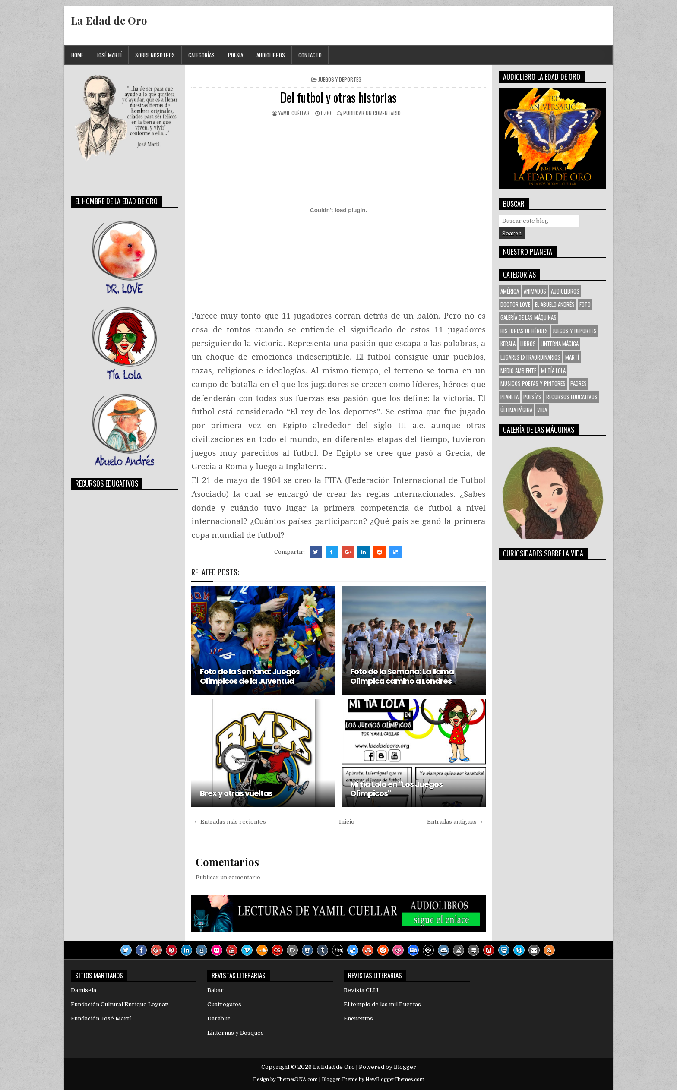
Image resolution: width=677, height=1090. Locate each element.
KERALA (508, 343)
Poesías (532, 396)
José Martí (109, 55)
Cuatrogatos (224, 1004)
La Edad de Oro (109, 20)
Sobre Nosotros (155, 55)
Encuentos (358, 1018)
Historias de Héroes (524, 330)
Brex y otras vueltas (236, 793)
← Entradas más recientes (229, 821)
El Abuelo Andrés (555, 304)
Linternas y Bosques (235, 1033)
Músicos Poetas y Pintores (533, 383)
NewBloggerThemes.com (394, 1079)
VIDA (542, 409)
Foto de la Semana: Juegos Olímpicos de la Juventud (250, 676)
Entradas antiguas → (455, 821)
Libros (528, 343)
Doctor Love (515, 304)
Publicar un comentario (372, 113)
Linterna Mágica (560, 343)
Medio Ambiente (518, 370)
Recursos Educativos (572, 396)
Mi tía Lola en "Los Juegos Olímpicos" (396, 789)
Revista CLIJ (361, 990)
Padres (578, 383)
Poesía (235, 55)
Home (77, 55)
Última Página (516, 409)
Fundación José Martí (101, 1018)
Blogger (405, 1067)
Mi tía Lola (553, 370)
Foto (585, 304)
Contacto (310, 55)
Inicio (346, 821)
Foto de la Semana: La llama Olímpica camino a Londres (402, 676)
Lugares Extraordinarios (530, 357)
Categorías (201, 55)
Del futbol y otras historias (338, 97)
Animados (535, 291)
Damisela (83, 990)
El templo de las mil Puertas (382, 1004)
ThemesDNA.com (297, 1079)
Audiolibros (270, 55)
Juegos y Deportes (339, 79)
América (509, 291)
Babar (215, 990)
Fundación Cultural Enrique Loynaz (119, 1004)
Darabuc (219, 1018)
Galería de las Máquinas (528, 317)
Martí (572, 357)
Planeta (509, 396)
